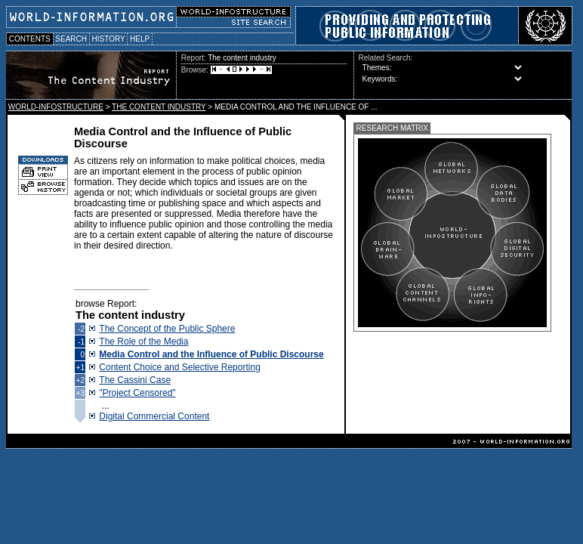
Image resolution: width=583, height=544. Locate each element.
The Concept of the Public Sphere (167, 328)
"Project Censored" (137, 393)
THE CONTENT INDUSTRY (158, 107)
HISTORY (108, 39)
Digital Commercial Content (154, 416)
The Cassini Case (135, 380)
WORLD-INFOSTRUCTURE (55, 107)
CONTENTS (30, 39)
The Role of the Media (143, 341)
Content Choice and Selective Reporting (179, 367)
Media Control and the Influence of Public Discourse (211, 354)
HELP (140, 39)
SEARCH (71, 39)
